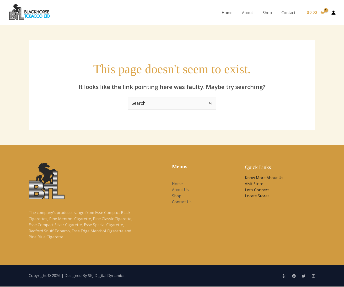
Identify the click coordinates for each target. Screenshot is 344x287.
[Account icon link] (333, 12)
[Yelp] (284, 276)
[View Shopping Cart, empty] (316, 12)
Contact (288, 12)
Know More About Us (264, 178)
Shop (267, 12)
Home (227, 12)
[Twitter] (304, 276)
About (247, 12)
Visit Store (254, 184)
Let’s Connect (257, 190)
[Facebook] (294, 276)
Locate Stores (257, 196)
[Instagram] (313, 276)
